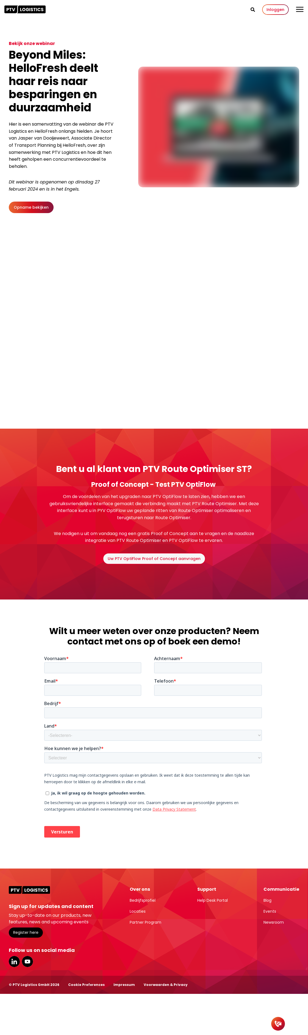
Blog (267, 900)
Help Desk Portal (212, 900)
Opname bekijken (31, 207)
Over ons (140, 889)
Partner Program (145, 922)
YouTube (27, 961)
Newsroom (273, 922)
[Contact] (278, 1024)
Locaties (138, 911)
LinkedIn (14, 961)
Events (269, 911)
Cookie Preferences (86, 984)
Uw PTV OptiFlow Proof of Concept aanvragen (154, 558)
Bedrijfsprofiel (143, 900)
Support (206, 889)
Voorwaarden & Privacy (166, 984)
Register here (25, 932)
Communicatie (281, 889)
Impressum (124, 984)
